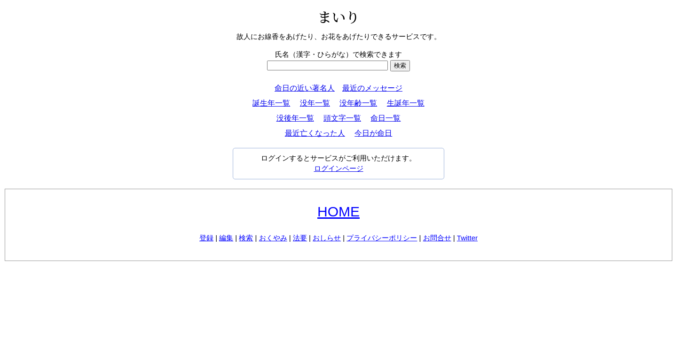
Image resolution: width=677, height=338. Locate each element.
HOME (338, 211)
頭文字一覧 (342, 118)
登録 (206, 238)
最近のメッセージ (372, 88)
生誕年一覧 (406, 103)
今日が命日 (373, 133)
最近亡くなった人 (315, 133)
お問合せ (437, 238)
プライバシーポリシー (381, 238)
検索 (246, 238)
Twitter (467, 238)
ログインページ (338, 168)
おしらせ (327, 238)
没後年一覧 (295, 118)
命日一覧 (385, 118)
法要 (300, 238)
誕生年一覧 (271, 103)
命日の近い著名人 (305, 88)
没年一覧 (315, 103)
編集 (226, 238)
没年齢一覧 (358, 103)
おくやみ (273, 238)
